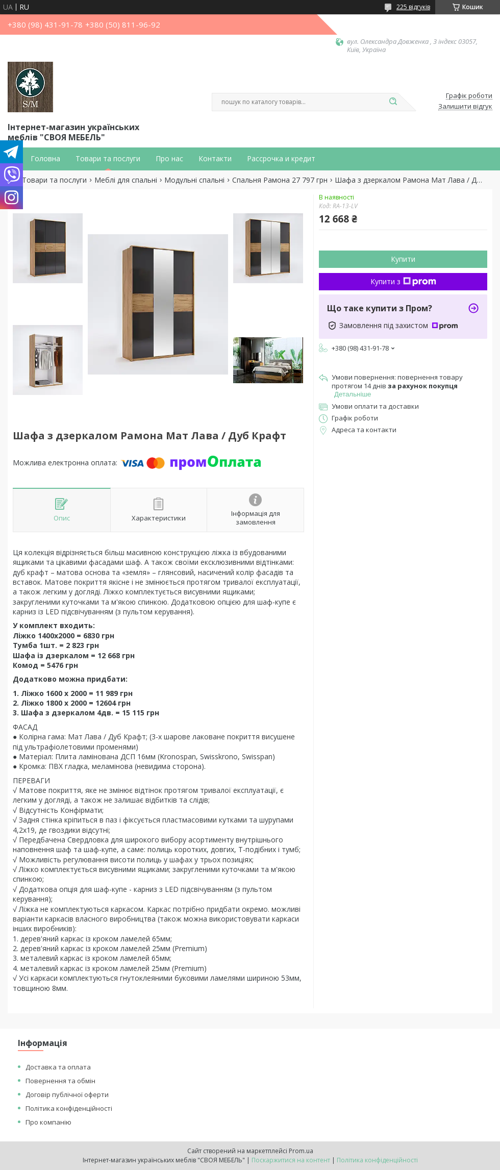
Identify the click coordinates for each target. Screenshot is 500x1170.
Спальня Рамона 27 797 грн (280, 180)
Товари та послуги (108, 158)
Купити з (403, 281)
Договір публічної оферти (67, 1094)
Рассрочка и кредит (281, 158)
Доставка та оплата (58, 1067)
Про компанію (48, 1122)
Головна (45, 158)
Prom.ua (301, 1151)
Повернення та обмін (60, 1080)
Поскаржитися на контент (291, 1160)
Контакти (215, 158)
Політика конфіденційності (69, 1108)
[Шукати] (393, 102)
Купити (403, 259)
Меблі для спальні (125, 180)
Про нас (169, 158)
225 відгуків (413, 7)
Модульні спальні (194, 180)
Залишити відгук (465, 106)
